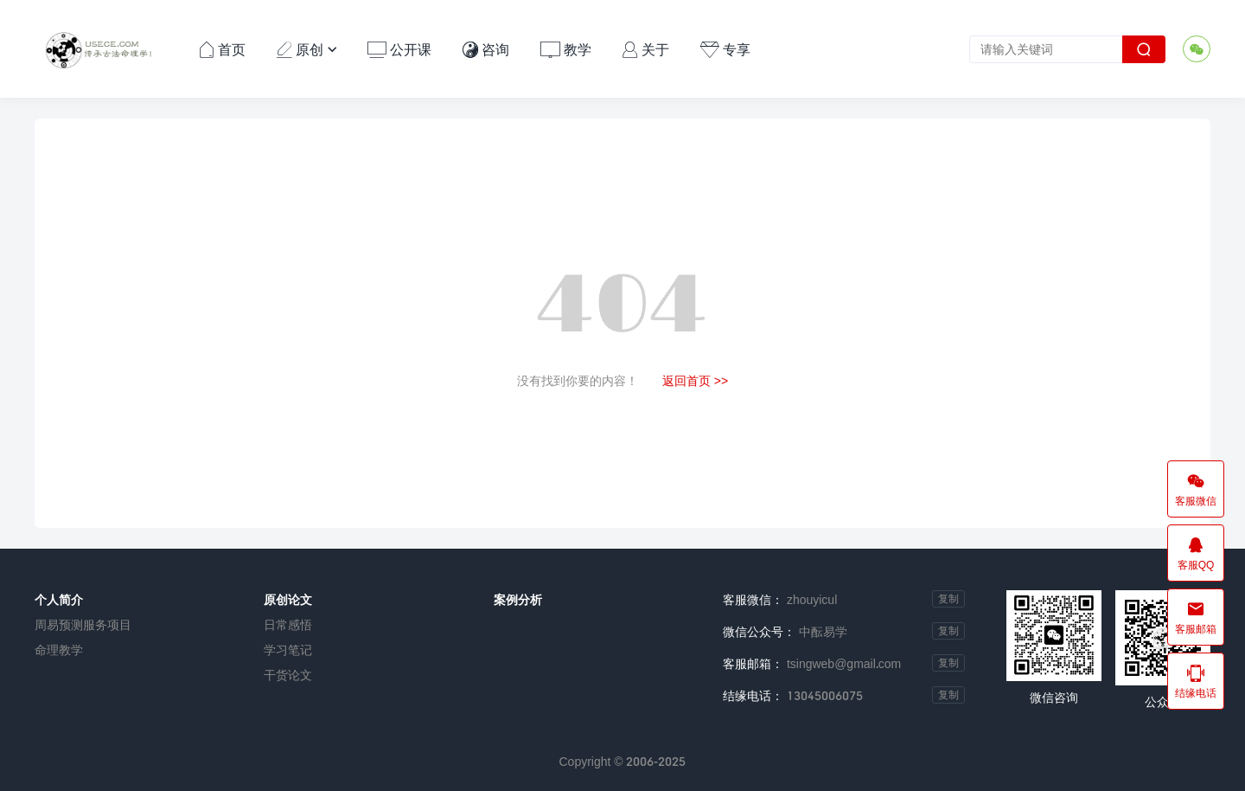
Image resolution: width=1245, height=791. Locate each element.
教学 (565, 49)
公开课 (399, 49)
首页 (222, 49)
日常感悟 (288, 624)
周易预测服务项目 (83, 624)
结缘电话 (1195, 681)
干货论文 (288, 674)
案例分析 (518, 599)
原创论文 (288, 599)
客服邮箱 (1195, 617)
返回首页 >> (695, 380)
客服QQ (1195, 553)
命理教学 (59, 649)
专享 (725, 49)
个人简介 (59, 599)
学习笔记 (288, 649)
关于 (645, 49)
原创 (307, 49)
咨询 (486, 49)
